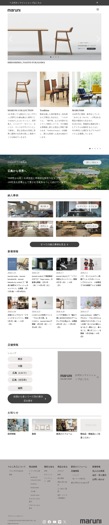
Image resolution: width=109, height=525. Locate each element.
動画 (59, 474)
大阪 (20, 366)
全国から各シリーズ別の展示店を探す (28, 398)
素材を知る (49, 467)
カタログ (61, 471)
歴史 (10, 474)
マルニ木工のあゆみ (16, 471)
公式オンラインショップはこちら (27, 3)
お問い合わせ (98, 479)
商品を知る (63, 467)
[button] (97, 9)
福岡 (20, 388)
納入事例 (61, 478)
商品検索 (33, 467)
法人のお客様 (98, 471)
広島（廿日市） (20, 380)
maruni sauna (35, 495)
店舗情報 (75, 471)
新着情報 (96, 467)
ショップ (76, 475)
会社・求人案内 (99, 475)
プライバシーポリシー (15, 516)
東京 (20, 359)
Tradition (34, 484)
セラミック (48, 474)
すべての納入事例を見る (53, 244)
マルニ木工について (17, 467)
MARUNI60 (35, 487)
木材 (45, 471)
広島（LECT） (20, 373)
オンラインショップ (80, 483)
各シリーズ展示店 (79, 479)
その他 (33, 491)
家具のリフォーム (79, 467)
